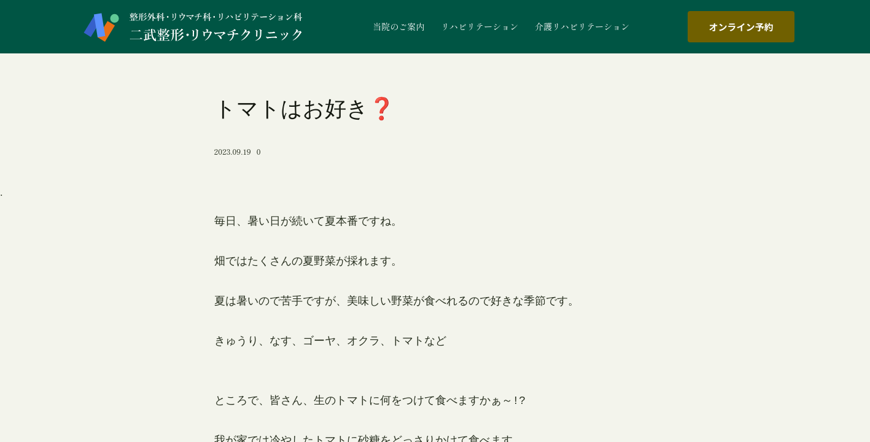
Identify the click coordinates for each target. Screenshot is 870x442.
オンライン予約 (741, 26)
